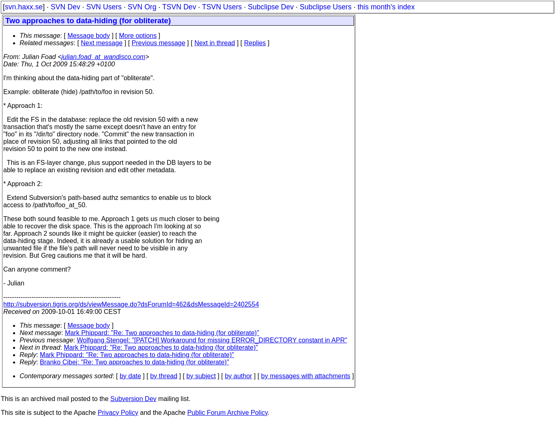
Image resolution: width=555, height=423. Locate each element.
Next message (101, 42)
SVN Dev (65, 7)
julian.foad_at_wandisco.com (103, 56)
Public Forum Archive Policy (227, 412)
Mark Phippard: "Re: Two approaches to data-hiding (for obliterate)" (162, 332)
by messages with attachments (305, 376)
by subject (201, 376)
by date (130, 376)
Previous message (159, 42)
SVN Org (142, 7)
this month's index (386, 7)
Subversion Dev (134, 398)
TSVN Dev (179, 7)
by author (238, 376)
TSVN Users (222, 7)
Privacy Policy (117, 412)
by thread (163, 376)
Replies (255, 42)
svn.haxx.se (24, 7)
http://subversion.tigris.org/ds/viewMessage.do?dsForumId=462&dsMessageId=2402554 (131, 304)
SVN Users (104, 7)
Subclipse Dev (271, 7)
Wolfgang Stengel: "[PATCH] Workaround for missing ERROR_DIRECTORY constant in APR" (212, 340)
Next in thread (215, 42)
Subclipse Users (326, 7)
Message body (88, 35)
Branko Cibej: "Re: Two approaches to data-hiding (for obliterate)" (134, 362)
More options (138, 35)
